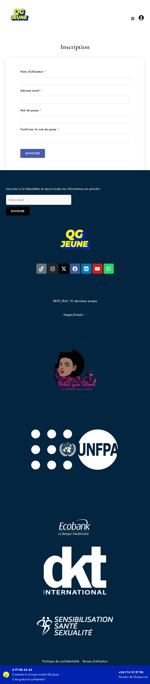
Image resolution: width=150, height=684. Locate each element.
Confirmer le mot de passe (39, 129)
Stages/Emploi (73, 314)
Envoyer (32, 153)
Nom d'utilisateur (33, 72)
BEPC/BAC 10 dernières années (75, 301)
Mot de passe (30, 110)
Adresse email (31, 91)
